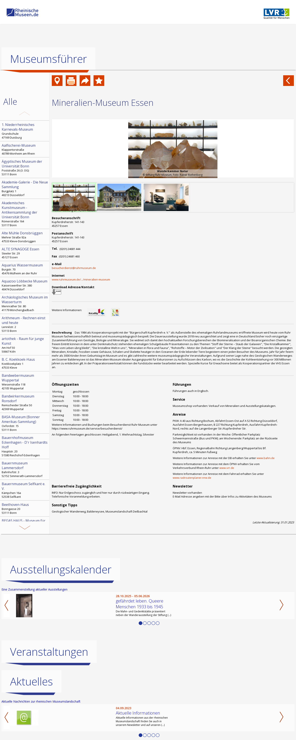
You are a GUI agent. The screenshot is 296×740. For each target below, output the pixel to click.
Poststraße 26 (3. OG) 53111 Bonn (25, 167)
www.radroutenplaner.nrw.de (192, 478)
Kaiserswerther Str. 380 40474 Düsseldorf (25, 285)
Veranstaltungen (49, 651)
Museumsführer (48, 59)
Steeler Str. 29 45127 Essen (25, 253)
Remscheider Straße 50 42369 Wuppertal (25, 402)
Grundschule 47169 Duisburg (25, 130)
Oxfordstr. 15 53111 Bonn (25, 423)
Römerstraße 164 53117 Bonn (25, 214)
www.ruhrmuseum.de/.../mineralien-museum (81, 279)
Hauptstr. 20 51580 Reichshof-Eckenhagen (25, 446)
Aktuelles (31, 681)
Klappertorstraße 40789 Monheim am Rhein (25, 149)
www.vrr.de (226, 468)
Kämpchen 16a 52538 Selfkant (25, 490)
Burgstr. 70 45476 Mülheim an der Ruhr (25, 269)
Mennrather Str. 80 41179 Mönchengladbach (25, 303)
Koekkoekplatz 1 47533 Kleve (25, 363)
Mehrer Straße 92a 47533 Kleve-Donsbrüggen (25, 237)
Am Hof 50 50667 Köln (25, 344)
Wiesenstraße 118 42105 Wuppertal (25, 381)
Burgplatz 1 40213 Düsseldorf (25, 188)
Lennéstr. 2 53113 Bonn (25, 324)
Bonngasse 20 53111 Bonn (25, 508)
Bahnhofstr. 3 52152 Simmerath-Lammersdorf (25, 469)
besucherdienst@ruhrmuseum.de (74, 268)
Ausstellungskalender (61, 569)
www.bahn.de (266, 458)
